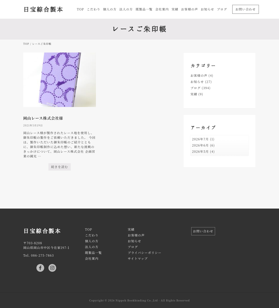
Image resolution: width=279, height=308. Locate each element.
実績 (193, 94)
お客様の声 (199, 75)
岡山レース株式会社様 (43, 118)
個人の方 (91, 241)
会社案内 (91, 258)
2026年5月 (200, 151)
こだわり (91, 235)
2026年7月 (200, 139)
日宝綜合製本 (43, 9)
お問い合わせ (203, 231)
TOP (88, 229)
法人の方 (91, 247)
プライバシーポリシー (144, 252)
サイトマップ (138, 258)
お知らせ (197, 81)
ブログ (195, 88)
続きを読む (59, 168)
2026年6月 (200, 145)
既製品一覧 (93, 252)
